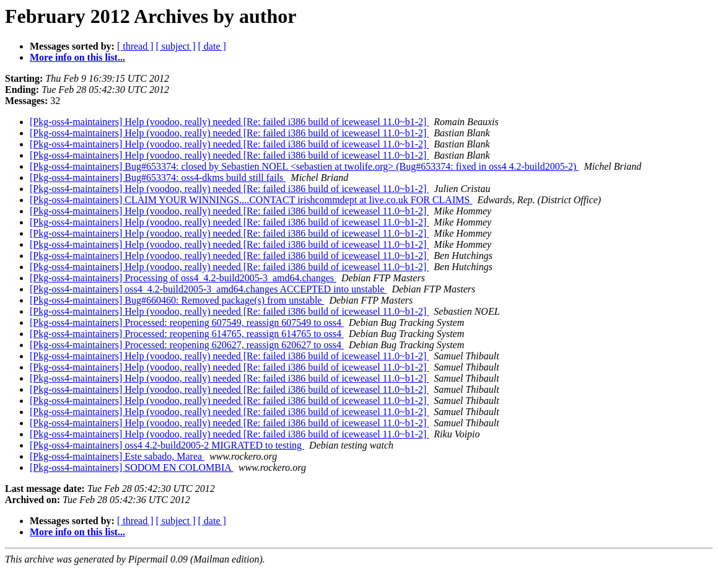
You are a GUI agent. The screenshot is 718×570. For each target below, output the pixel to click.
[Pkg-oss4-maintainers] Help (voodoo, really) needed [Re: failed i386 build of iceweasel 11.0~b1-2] (229, 121)
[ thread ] (135, 46)
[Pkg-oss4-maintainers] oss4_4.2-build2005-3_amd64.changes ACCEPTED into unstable (208, 289)
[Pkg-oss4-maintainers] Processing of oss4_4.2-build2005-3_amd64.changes (183, 278)
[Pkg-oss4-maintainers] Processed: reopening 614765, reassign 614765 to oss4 (187, 333)
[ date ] (212, 46)
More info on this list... (77, 57)
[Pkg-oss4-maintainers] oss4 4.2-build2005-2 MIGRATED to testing (167, 445)
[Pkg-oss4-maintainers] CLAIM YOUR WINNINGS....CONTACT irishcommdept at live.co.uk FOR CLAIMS (251, 200)
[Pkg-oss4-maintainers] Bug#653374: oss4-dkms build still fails (158, 177)
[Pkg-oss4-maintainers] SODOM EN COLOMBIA (132, 467)
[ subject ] (176, 46)
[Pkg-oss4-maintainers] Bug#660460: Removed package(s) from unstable (177, 300)
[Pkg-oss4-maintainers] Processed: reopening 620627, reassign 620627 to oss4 (187, 345)
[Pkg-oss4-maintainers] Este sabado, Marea (117, 456)
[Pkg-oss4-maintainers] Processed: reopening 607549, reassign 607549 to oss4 (187, 322)
